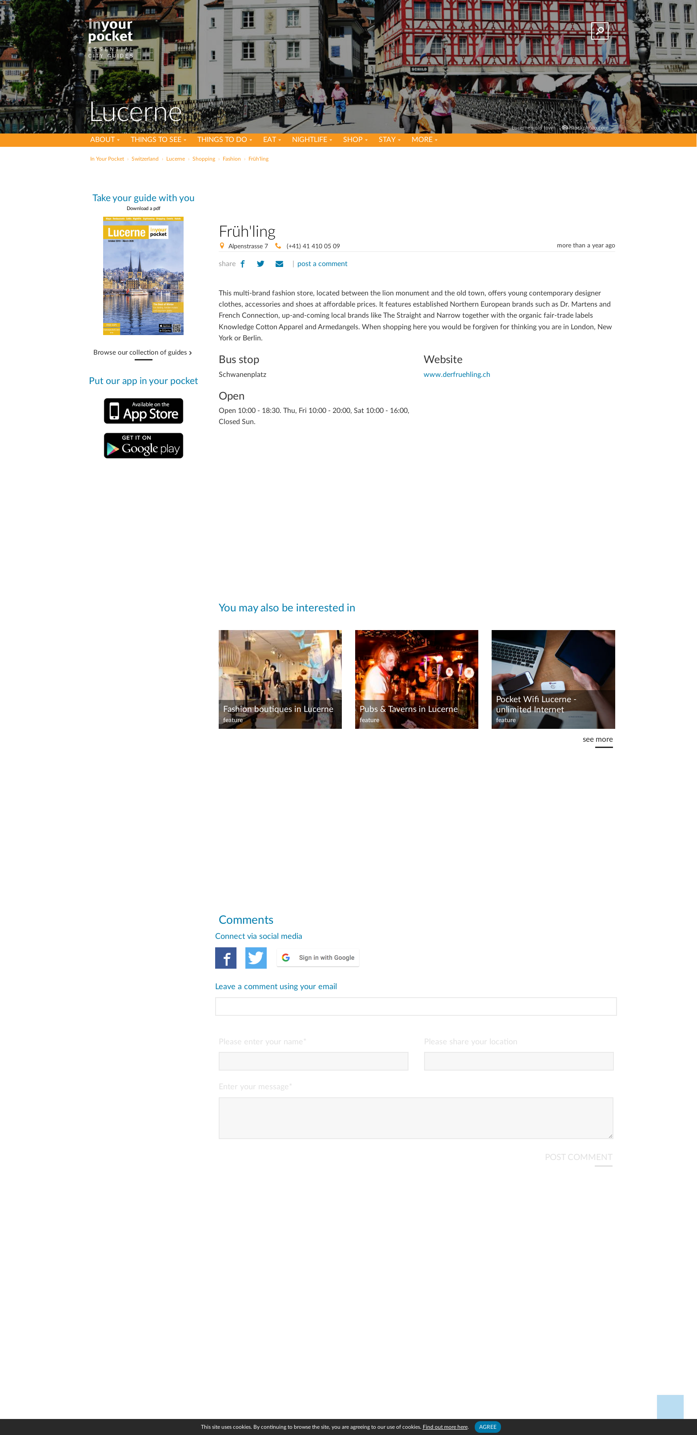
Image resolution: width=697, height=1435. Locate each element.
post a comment (322, 263)
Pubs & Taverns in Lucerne (409, 709)
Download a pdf (143, 208)
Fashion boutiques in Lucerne (278, 709)
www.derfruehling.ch (457, 374)
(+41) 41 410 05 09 (312, 246)
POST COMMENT (579, 1121)
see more (598, 739)
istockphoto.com (589, 127)
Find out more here (445, 1427)
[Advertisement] (417, 191)
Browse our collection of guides (140, 353)
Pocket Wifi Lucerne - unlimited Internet (536, 704)
